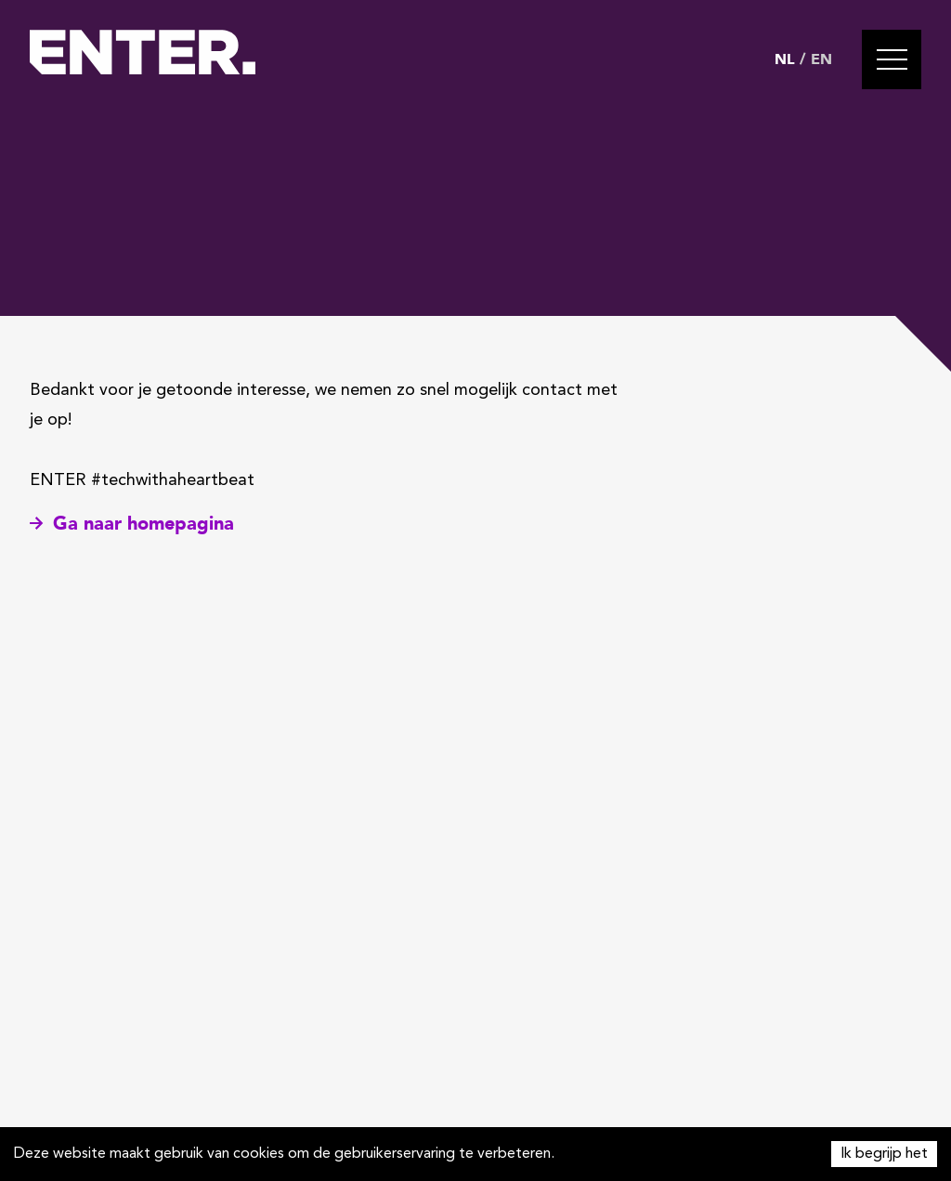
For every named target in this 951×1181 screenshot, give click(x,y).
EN (821, 59)
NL (785, 59)
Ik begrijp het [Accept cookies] (884, 1154)
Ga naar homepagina (132, 523)
